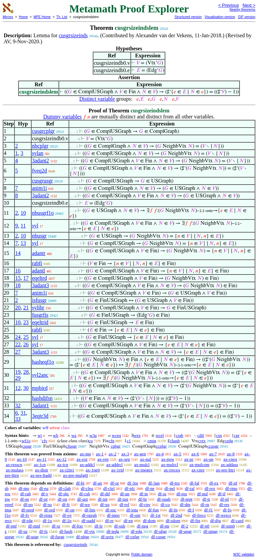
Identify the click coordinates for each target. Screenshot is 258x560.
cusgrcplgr (43, 131)
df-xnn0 (228, 525)
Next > (249, 5)
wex (137, 435)
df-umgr (211, 531)
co (91, 440)
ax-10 (22, 459)
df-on (70, 509)
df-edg (136, 531)
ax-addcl (87, 464)
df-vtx (89, 531)
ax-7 (213, 453)
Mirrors (8, 17)
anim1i (39, 188)
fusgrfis (40, 315)
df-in (143, 493)
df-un (124, 493)
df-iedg (112, 531)
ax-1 (100, 453)
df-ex (213, 483)
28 (26, 372)
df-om (135, 515)
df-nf (232, 483)
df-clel (109, 488)
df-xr (56, 525)
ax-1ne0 (93, 469)
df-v (44, 493)
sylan (37, 153)
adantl (38, 270)
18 (17, 285)
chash (175, 440)
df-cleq (87, 488)
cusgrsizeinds (73, 35)
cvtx (202, 440)
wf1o (26, 440)
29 (17, 378)
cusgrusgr (42, 181)
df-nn (164, 525)
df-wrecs (223, 515)
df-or (114, 483)
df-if (221, 493)
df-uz (23, 531)
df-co (165, 504)
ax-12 (61, 459)
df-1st (155, 515)
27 (17, 352)
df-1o (47, 520)
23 (26, 322)
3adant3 (40, 285)
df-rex (210, 488)
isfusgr (39, 300)
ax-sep (124, 459)
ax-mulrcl (169, 464)
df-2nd (176, 515)
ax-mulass (15, 469)
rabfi (37, 263)
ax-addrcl (114, 464)
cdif (200, 435)
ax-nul (145, 459)
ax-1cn (40, 464)
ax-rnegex (144, 469)
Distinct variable (97, 99)
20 (17, 307)
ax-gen (140, 453)
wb (55, 435)
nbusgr (39, 236)
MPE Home (42, 17)
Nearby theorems (242, 9)
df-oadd (88, 520)
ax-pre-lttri (225, 469)
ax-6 (195, 453)
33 (17, 419)
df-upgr (185, 531)
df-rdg (27, 520)
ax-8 (230, 453)
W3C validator (243, 554)
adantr (38, 253)
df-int (103, 499)
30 (26, 388)
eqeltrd (39, 278)
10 (23, 213)
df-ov (67, 515)
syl (35, 225)
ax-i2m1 (67, 469)
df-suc (111, 509)
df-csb (84, 493)
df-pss (181, 493)
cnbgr (116, 446)
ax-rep (103, 459)
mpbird (39, 388)
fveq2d (39, 170)
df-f (190, 509)
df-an (97, 483)
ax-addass (229, 464)
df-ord (49, 509)
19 (17, 372)
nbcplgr (40, 146)
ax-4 (160, 453)
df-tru (175, 483)
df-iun (123, 499)
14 (17, 253)
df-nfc (130, 488)
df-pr (43, 499)
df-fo (227, 509)
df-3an (154, 483)
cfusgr (71, 446)
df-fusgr (57, 536)
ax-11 (42, 459)
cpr (237, 435)
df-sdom (173, 520)
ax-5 (177, 453)
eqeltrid (40, 322)
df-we (85, 504)
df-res (224, 504)
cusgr (27, 446)
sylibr (38, 307)
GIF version (246, 17)
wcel (160, 435)
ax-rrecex (172, 469)
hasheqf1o (43, 362)
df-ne (149, 488)
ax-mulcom (199, 464)
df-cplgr (132, 536)
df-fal (194, 483)
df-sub (119, 525)
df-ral (190, 488)
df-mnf (34, 525)
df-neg (142, 525)
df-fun (153, 509)
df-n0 (204, 525)
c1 (129, 440)
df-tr (206, 499)
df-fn (173, 509)
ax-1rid (117, 469)
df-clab (64, 488)
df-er (109, 520)
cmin (151, 440)
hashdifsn (42, 398)
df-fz (43, 531)
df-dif (105, 493)
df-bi (80, 483)
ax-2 (112, 453)
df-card (237, 520)
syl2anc (40, 375)
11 (23, 225)
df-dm (185, 504)
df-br (142, 499)
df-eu (43, 488)
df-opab (163, 499)
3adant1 (40, 405)
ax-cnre (198, 469)
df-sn (24, 499)
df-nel (170, 488)
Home (23, 17)
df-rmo (231, 488)
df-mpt (186, 499)
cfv (44, 440)
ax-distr (41, 469)
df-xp (105, 504)
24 (17, 337)
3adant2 (40, 160)
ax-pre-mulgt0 (75, 475)
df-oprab (89, 515)
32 (17, 405)
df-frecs (199, 515)
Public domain (142, 554)
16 (17, 270)
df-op (62, 499)
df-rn (205, 504)
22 (17, 344)
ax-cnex (230, 459)
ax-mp (85, 453)
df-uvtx (107, 536)
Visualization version (220, 17)
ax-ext (82, 459)
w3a (93, 435)
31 (23, 413)
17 (26, 278)
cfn (112, 440)
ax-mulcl (141, 464)
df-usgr (32, 536)
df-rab (25, 493)
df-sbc (63, 493)
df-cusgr (158, 536)
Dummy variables (62, 116)
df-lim (89, 509)
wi (40, 435)
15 (17, 278)
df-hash (66, 531)
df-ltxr (77, 525)
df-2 (184, 525)
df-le (98, 525)
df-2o (67, 520)
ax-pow (167, 459)
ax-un (209, 459)
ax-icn (62, 464)
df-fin (195, 520)
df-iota (132, 509)
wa (73, 435)
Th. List (62, 17)
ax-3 (125, 453)
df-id (224, 499)
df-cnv (144, 504)
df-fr (66, 504)
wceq (116, 435)
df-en (128, 520)
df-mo (23, 488)
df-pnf (11, 525)
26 (26, 344)
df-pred (27, 509)
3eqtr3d (40, 416)
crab (179, 435)
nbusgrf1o (43, 213)
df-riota (45, 515)
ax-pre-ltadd (41, 475)
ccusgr (213, 446)
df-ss (162, 493)
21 (26, 307)
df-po (28, 504)
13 (23, 243)
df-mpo (113, 515)
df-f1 (208, 509)
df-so (47, 504)
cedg (229, 440)
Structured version (188, 17)
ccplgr (161, 446)
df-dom (149, 520)
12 (17, 388)
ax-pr (188, 459)
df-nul (202, 493)
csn (219, 435)
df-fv (24, 515)
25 (26, 337)
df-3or (132, 483)
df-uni (82, 499)
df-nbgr (82, 536)
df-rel (124, 504)
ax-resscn (14, 464)
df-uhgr (160, 531)
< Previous (228, 5)
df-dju (215, 520)
